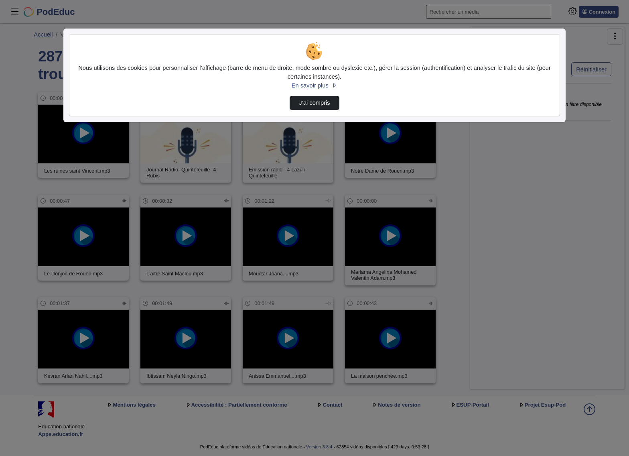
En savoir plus (314, 85)
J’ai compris (314, 103)
